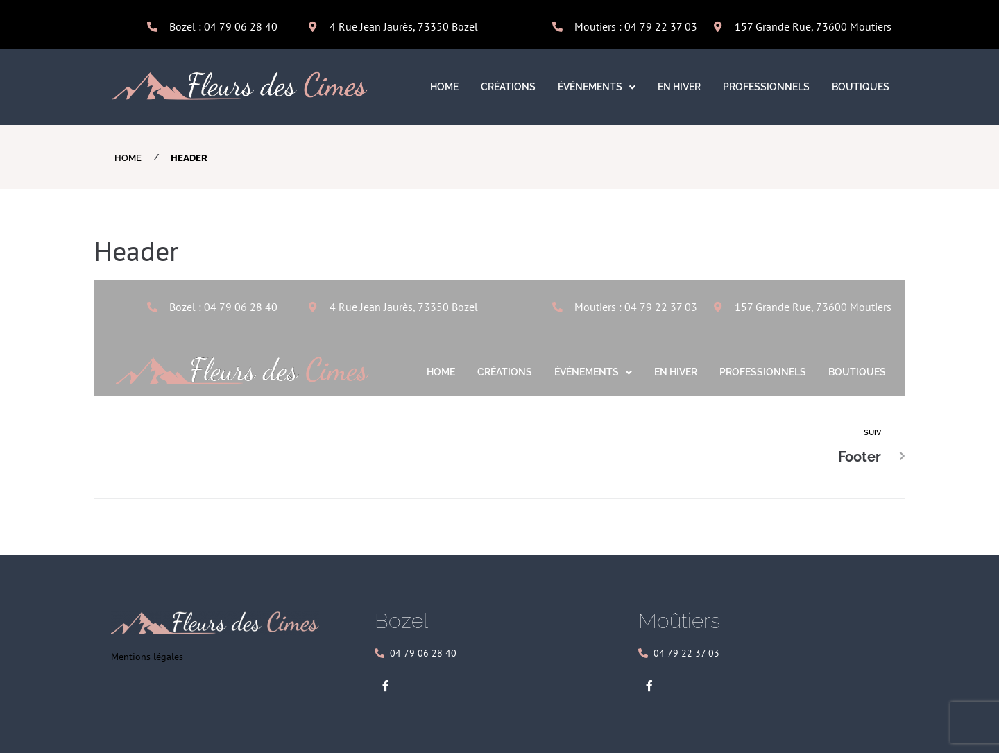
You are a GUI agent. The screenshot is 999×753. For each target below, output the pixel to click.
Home (128, 158)
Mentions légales (147, 656)
